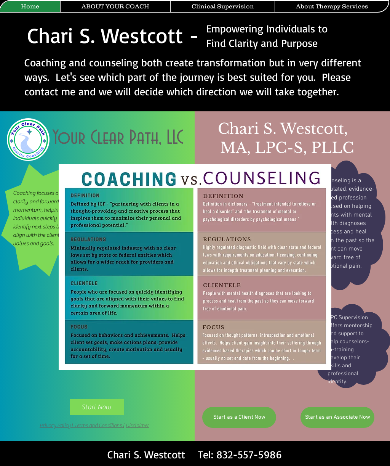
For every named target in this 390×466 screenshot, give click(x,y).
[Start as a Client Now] (239, 417)
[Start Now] (97, 407)
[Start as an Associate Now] (337, 417)
